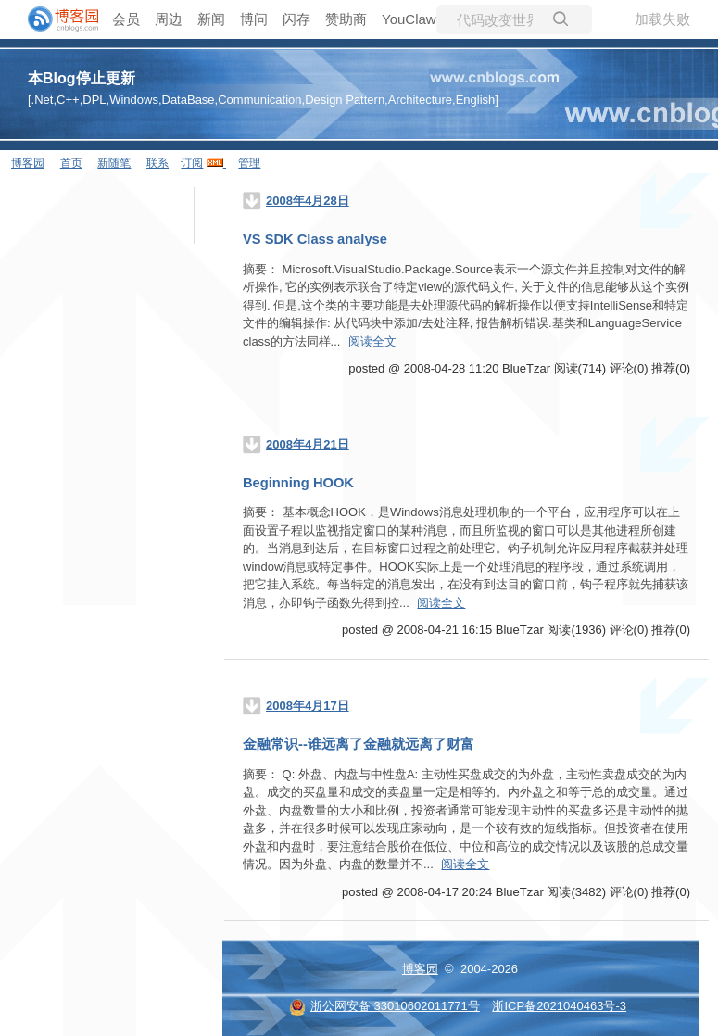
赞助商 (346, 19)
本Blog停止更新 (81, 78)
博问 (254, 19)
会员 (126, 19)
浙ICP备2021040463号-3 (559, 1006)
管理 (249, 163)
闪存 (296, 19)
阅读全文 (372, 341)
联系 (157, 163)
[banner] (56, 19)
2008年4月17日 (307, 706)
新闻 (211, 19)
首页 (71, 163)
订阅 (192, 163)
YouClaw (409, 19)
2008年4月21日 (307, 444)
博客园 (27, 163)
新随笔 (114, 163)
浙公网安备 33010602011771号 (384, 1006)
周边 (169, 19)
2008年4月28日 (307, 201)
